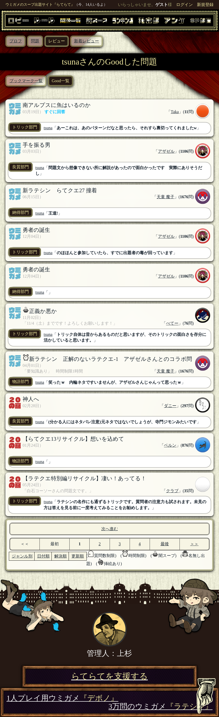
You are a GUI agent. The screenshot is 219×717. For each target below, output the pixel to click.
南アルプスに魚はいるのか (57, 105)
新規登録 (205, 4)
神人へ (31, 399)
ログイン (184, 4)
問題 (35, 41)
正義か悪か (43, 311)
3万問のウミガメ (161, 706)
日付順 (43, 556)
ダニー (170, 406)
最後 (165, 544)
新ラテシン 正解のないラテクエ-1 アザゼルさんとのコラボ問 (110, 359)
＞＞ (194, 544)
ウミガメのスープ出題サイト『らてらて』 (40, 4)
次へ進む (109, 529)
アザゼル (166, 151)
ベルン (170, 445)
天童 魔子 (165, 197)
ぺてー (172, 323)
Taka (175, 112)
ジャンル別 (22, 556)
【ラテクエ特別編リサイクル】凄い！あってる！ (84, 478)
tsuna (48, 128)
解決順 (60, 556)
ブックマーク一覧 (26, 81)
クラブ (172, 491)
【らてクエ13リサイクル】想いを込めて (73, 439)
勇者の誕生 (36, 230)
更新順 (77, 556)
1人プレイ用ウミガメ (62, 698)
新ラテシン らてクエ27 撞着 (60, 190)
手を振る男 (36, 145)
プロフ (15, 41)
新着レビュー (86, 41)
